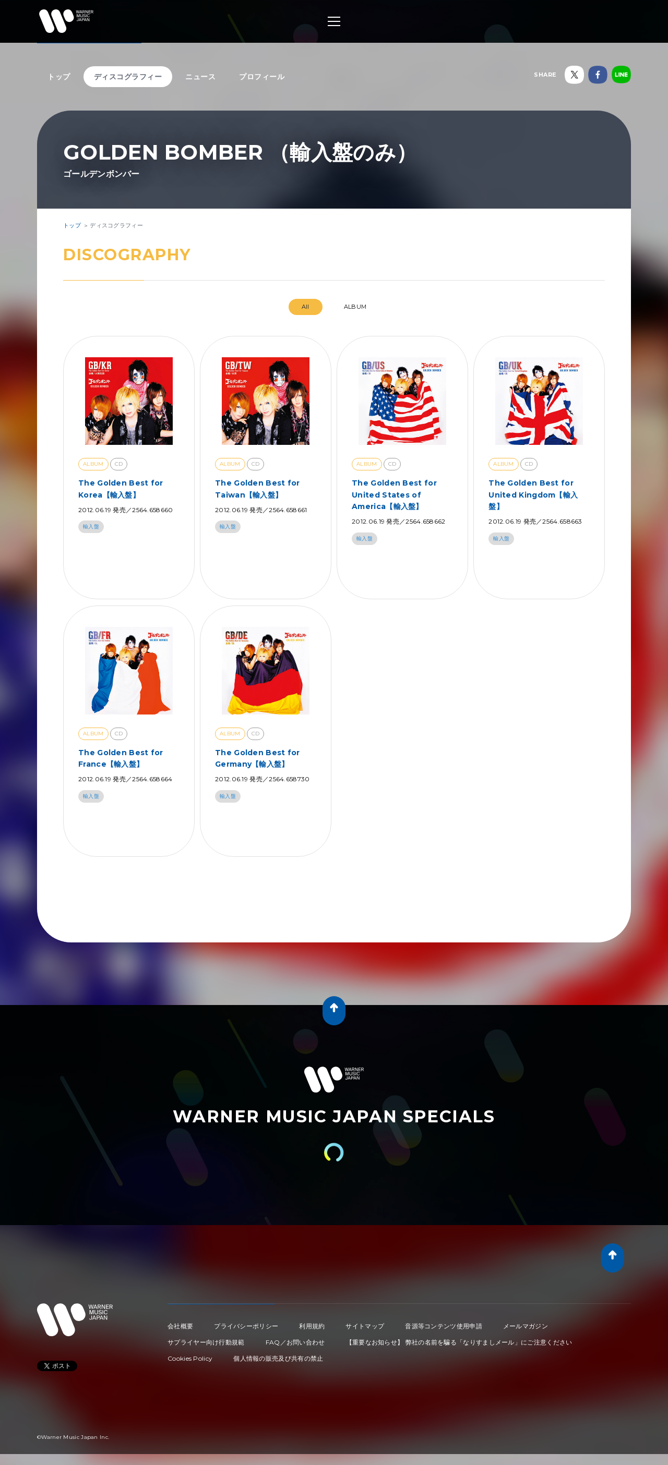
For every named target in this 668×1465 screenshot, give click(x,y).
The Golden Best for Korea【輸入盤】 (120, 488)
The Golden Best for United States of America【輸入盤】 (394, 494)
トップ (58, 76)
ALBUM (355, 306)
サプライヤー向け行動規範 (206, 1342)
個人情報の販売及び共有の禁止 (278, 1358)
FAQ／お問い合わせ (295, 1342)
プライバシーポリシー (246, 1326)
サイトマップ (364, 1326)
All (305, 306)
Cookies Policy (190, 1358)
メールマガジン (525, 1326)
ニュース (200, 76)
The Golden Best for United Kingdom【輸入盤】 (533, 494)
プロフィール (261, 76)
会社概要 (180, 1326)
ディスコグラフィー (128, 76)
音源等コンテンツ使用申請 (443, 1326)
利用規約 (312, 1326)
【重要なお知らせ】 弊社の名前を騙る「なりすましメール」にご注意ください (459, 1342)
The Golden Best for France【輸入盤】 (120, 758)
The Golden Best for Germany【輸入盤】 (257, 758)
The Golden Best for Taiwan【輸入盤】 (257, 488)
